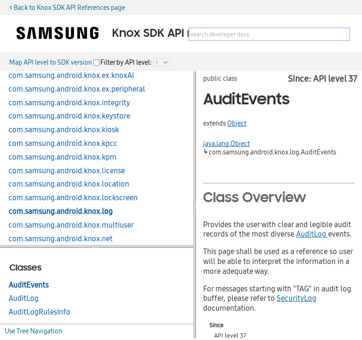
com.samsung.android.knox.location (68, 184)
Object (237, 123)
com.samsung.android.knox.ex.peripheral (76, 89)
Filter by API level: (126, 62)
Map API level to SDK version (51, 62)
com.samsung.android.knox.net (60, 239)
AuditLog (23, 298)
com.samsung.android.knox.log (60, 211)
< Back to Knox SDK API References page (67, 7)
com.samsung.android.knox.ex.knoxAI (71, 75)
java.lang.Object (226, 143)
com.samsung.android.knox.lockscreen (73, 198)
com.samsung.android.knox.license (66, 171)
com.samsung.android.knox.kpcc (62, 143)
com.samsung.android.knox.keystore (69, 116)
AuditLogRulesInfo (39, 312)
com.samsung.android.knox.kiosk (63, 130)
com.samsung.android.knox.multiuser (71, 225)
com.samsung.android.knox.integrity (69, 103)
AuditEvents (28, 285)
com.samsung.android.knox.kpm (62, 157)
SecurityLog (296, 298)
